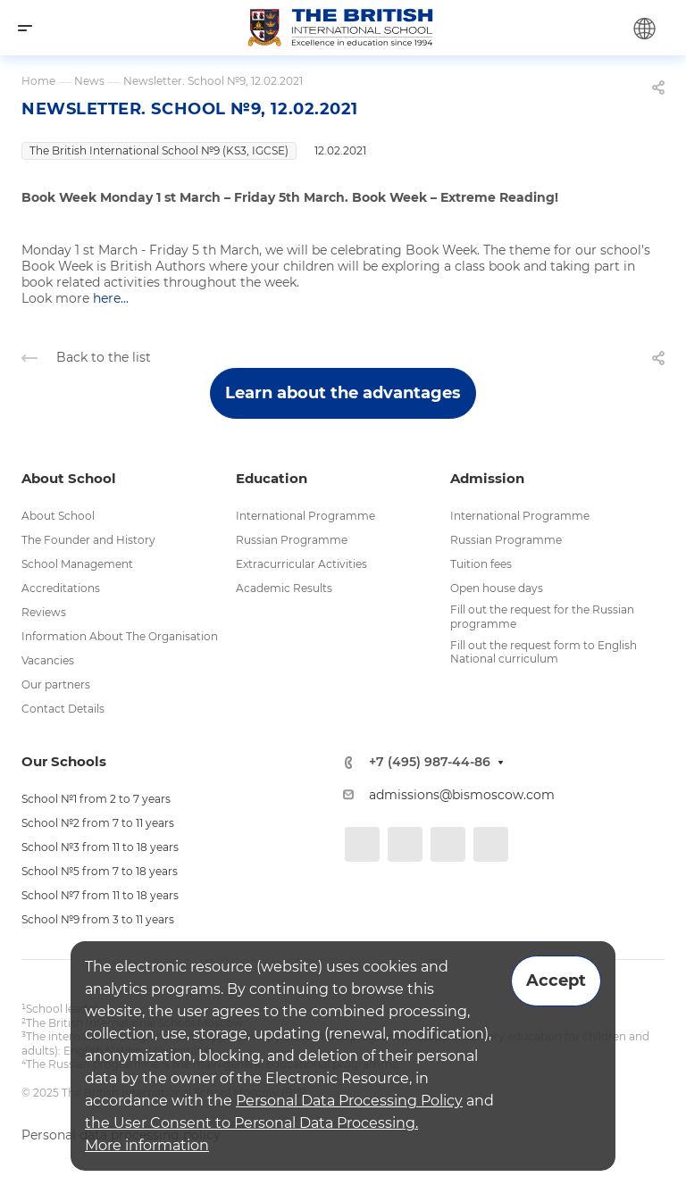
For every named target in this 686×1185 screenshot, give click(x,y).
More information (147, 1145)
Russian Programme (291, 540)
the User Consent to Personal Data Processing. (251, 1122)
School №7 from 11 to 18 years (100, 895)
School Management (77, 564)
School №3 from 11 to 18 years (100, 847)
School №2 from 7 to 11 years (97, 823)
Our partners (55, 684)
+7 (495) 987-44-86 (429, 762)
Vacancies (47, 660)
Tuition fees (481, 564)
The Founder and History (88, 540)
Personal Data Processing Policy (349, 1100)
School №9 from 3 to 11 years (97, 919)
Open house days (496, 588)
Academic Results (284, 588)
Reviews (43, 612)
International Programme (305, 515)
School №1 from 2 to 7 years (96, 798)
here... (111, 298)
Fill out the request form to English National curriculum (543, 652)
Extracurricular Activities (301, 564)
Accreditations (60, 588)
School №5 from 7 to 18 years (99, 871)
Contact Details (63, 708)
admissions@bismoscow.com (462, 795)
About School (58, 515)
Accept (556, 980)
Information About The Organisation (119, 636)
